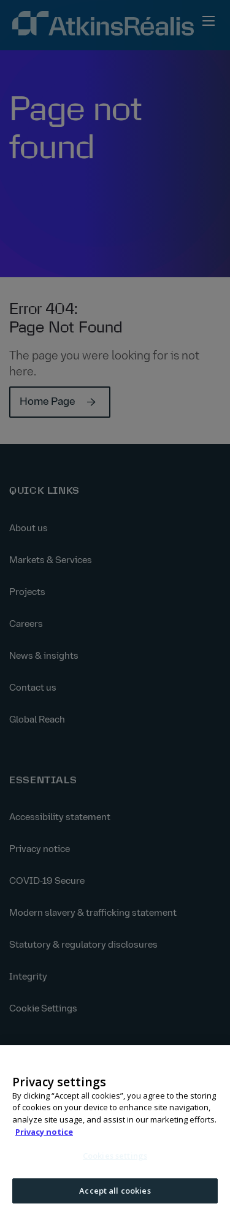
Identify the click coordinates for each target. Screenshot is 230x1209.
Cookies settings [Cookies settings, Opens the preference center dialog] (115, 1159)
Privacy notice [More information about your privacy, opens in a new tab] (44, 1134)
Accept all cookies (114, 1193)
